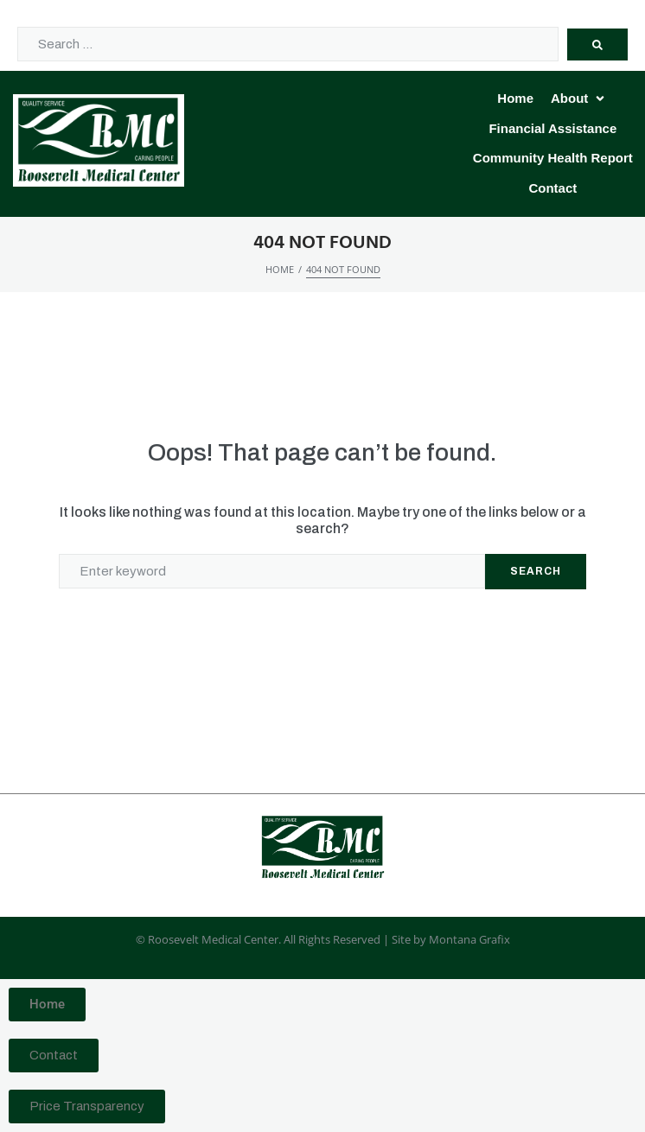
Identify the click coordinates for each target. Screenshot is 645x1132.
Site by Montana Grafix (451, 939)
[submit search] (597, 44)
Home (279, 269)
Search (535, 571)
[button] (579, 99)
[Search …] (288, 44)
